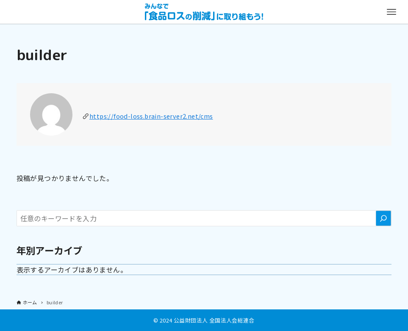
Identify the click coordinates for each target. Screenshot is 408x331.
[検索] (383, 218)
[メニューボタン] (391, 11)
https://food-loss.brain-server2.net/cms (151, 115)
